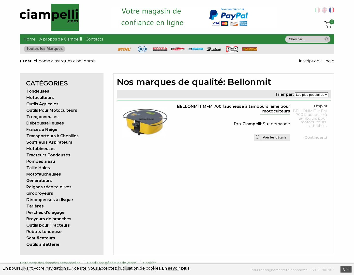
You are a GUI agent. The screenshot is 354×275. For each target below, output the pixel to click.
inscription (309, 61)
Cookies (149, 263)
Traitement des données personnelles (50, 263)
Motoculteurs (40, 97)
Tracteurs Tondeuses (48, 155)
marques (63, 61)
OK (346, 269)
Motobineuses (41, 148)
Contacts (94, 39)
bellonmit (85, 61)
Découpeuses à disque (49, 199)
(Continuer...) (315, 137)
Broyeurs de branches (48, 219)
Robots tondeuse (44, 231)
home (44, 61)
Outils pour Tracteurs (48, 225)
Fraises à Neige (42, 129)
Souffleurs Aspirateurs (49, 142)
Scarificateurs (40, 238)
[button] (326, 39)
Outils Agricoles (42, 104)
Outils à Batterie (42, 244)
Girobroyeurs (39, 193)
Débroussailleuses (45, 123)
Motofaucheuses (43, 174)
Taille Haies (38, 167)
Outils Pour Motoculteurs (51, 110)
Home (30, 39)
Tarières (35, 206)
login (329, 61)
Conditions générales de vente (111, 263)
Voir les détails (274, 137)
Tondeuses (37, 91)
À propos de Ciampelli (60, 39)
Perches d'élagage (45, 212)
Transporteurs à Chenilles (52, 136)
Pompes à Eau (40, 161)
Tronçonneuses (42, 116)
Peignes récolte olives (49, 187)
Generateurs (39, 180)
